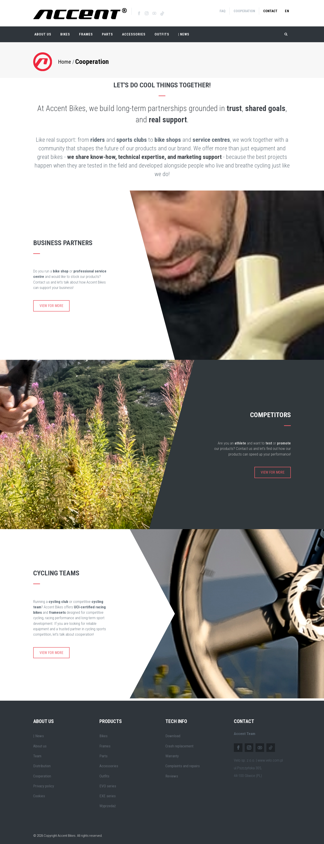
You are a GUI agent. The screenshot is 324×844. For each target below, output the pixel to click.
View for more (51, 303)
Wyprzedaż (107, 803)
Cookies (39, 793)
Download (172, 733)
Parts (107, 32)
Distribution (42, 763)
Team (37, 753)
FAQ (222, 11)
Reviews (171, 773)
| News (38, 733)
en (287, 11)
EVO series (107, 783)
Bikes (65, 32)
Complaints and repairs (182, 763)
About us (40, 743)
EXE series (107, 793)
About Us (42, 32)
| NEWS (183, 32)
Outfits (162, 32)
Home (64, 59)
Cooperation (244, 11)
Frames (86, 32)
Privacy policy (43, 783)
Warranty (172, 753)
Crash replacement (179, 743)
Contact (270, 11)
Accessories (134, 32)
